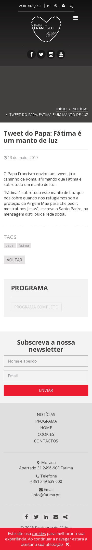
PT (49, 6)
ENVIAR (46, 390)
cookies (39, 533)
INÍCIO (61, 109)
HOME (46, 427)
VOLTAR (14, 260)
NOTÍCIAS (80, 109)
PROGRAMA (46, 421)
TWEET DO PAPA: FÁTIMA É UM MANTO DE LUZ (48, 114)
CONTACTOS (46, 441)
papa (9, 245)
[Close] (67, 545)
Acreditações (30, 6)
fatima (24, 245)
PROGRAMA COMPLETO (36, 307)
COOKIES (46, 434)
